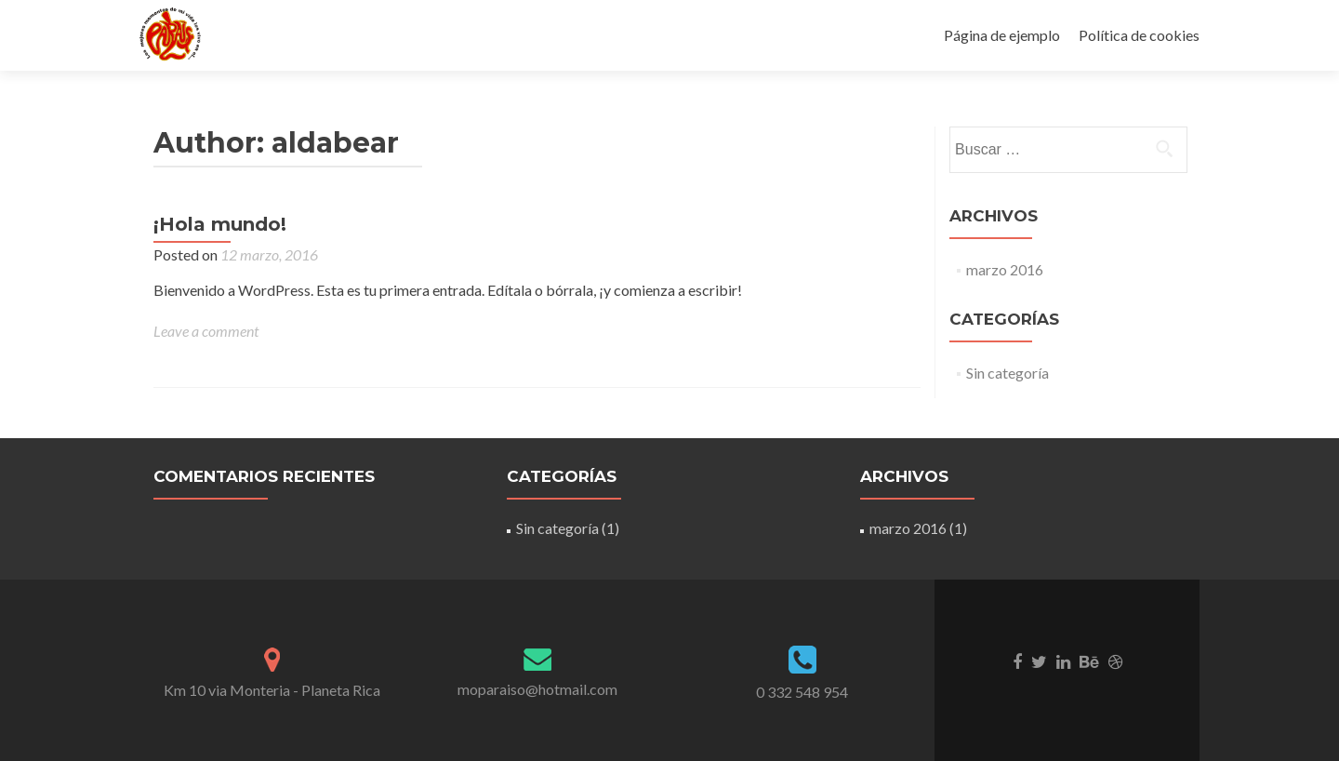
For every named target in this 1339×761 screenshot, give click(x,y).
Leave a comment (206, 331)
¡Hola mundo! (219, 224)
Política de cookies (1139, 35)
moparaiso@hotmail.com (537, 689)
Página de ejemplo (1002, 35)
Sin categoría (1007, 372)
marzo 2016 (1004, 269)
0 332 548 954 (802, 692)
